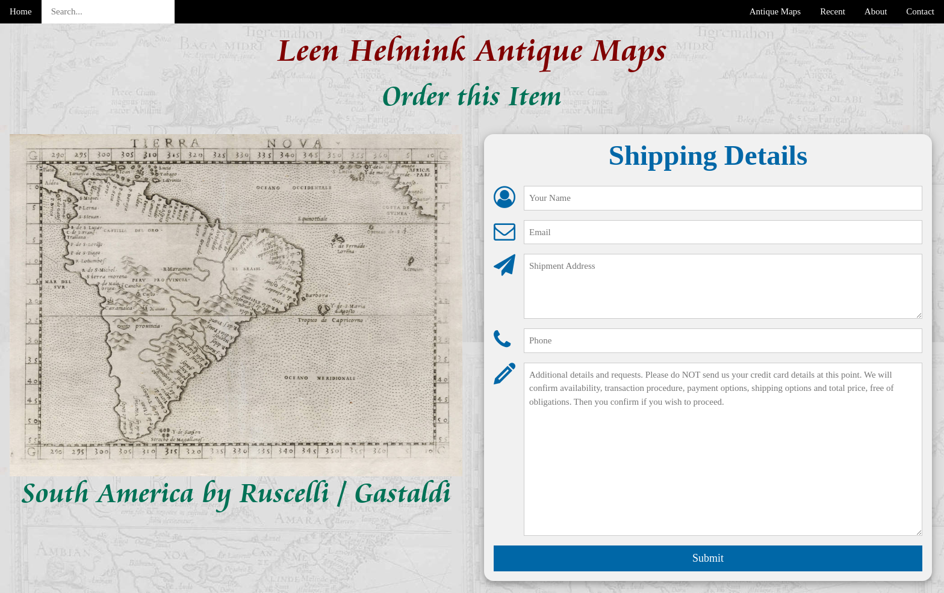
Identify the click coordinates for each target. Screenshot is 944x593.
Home (21, 11)
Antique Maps (775, 11)
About (876, 11)
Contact (920, 11)
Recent (832, 11)
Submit (708, 558)
